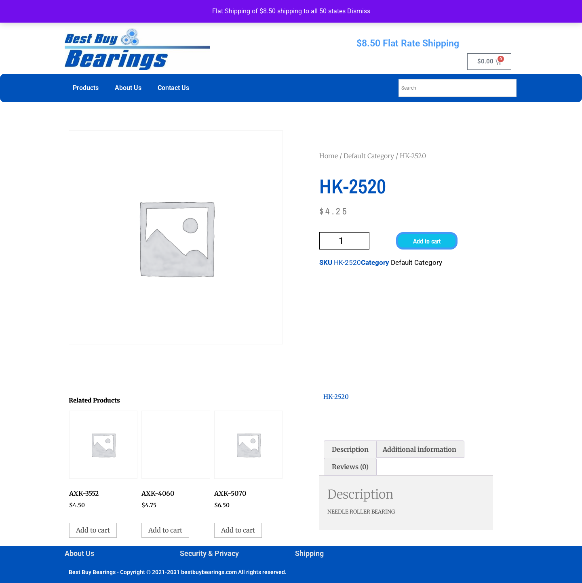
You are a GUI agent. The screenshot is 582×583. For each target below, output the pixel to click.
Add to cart (427, 241)
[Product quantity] (344, 241)
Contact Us (173, 88)
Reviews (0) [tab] (350, 467)
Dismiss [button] (358, 11)
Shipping (309, 553)
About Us (128, 88)
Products (86, 88)
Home (328, 156)
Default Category (369, 156)
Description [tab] (350, 449)
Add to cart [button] (93, 530)
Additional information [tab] (419, 449)
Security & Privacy (209, 553)
